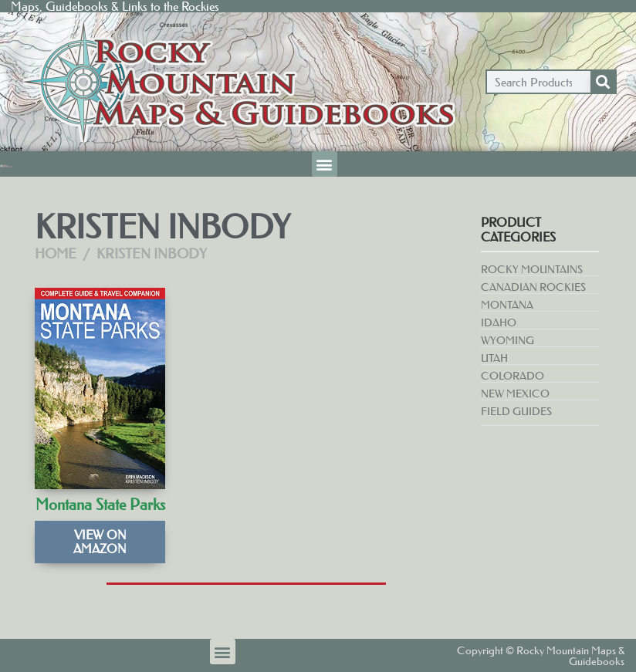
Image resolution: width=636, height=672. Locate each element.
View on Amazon (100, 541)
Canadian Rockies (533, 287)
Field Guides (516, 411)
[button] (324, 164)
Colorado (512, 376)
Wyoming (507, 340)
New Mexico (515, 393)
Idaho (498, 322)
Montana (507, 305)
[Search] (602, 82)
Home (55, 253)
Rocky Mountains (532, 269)
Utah (494, 358)
